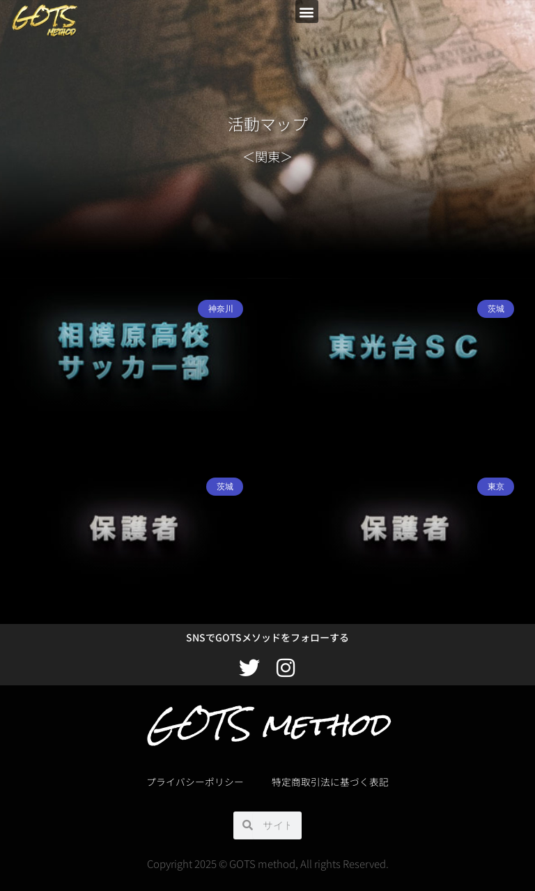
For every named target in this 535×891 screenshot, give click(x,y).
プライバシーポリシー (195, 782)
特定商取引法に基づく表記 (330, 782)
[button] (306, 11)
